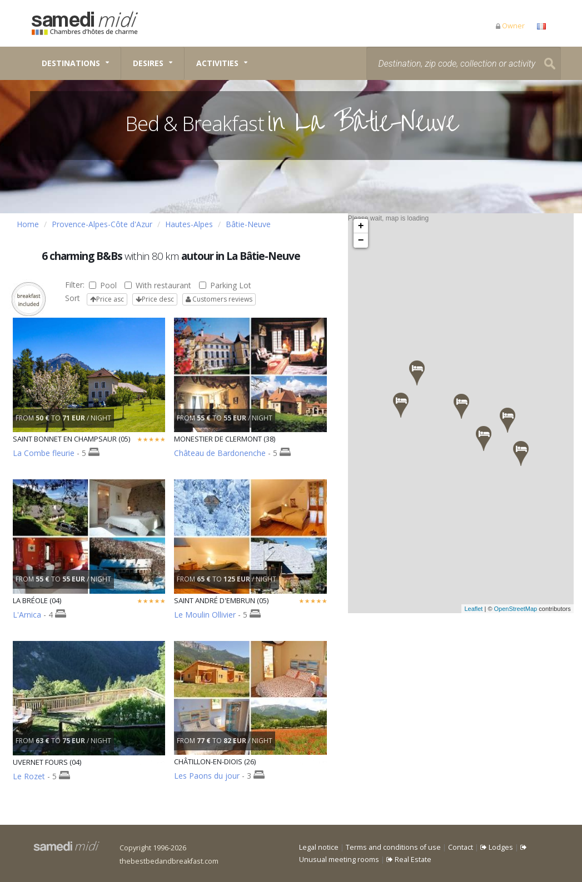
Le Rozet (29, 776)
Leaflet (486, 608)
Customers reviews (219, 299)
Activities (217, 63)
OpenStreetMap (529, 608)
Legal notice (319, 847)
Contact (460, 847)
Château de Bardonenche (220, 453)
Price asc (107, 299)
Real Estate (408, 859)
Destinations (71, 63)
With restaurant (158, 285)
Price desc (155, 299)
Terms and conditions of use (393, 847)
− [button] (361, 240)
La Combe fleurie (43, 453)
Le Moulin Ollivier (205, 614)
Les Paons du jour (207, 775)
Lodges (496, 847)
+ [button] (361, 226)
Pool (103, 285)
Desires (148, 63)
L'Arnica (27, 614)
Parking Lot (225, 285)
